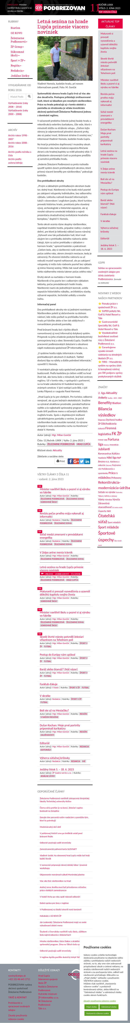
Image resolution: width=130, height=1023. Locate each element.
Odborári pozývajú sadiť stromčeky (55, 842)
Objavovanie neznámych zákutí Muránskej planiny (62, 874)
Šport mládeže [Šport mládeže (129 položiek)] (108, 527)
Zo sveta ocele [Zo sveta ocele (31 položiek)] (117, 507)
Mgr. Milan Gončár (61, 435)
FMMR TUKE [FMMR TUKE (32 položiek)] (102, 440)
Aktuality (57, 450)
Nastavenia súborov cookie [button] (97, 1013)
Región (16, 65)
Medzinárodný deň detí (50, 827)
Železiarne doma (75, 498)
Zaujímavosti (47, 735)
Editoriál (105, 238)
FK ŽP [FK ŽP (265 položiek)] (117, 433)
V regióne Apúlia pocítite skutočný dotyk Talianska (62, 957)
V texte (55, 687)
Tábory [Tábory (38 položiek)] (101, 496)
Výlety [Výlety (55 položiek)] (101, 499)
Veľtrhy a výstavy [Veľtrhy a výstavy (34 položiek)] (110, 496)
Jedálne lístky (20, 75)
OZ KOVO (16, 33)
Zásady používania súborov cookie (100, 1000)
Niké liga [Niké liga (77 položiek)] (112, 457)
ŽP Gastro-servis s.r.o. (62, 773)
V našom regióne (49, 717)
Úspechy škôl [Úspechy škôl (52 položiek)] (104, 511)
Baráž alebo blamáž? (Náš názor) (107, 204)
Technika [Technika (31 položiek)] (119, 492)
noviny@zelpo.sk (17, 975)
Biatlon (15, 27)
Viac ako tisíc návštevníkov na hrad (55, 881)
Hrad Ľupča (83, 444)
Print (61, 461)
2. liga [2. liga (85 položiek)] (101, 393)
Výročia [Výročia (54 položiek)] (116, 499)
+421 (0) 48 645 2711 (19, 979)
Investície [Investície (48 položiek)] (114, 444)
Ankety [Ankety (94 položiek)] (102, 397)
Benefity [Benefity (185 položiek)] (105, 402)
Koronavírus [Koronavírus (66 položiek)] (104, 453)
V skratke (105, 221)
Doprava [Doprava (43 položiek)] (101, 420)
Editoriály (46, 749)
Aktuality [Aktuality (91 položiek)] (111, 393)
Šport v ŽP (18, 60)
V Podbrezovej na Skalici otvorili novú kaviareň (60, 909)
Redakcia (17, 70)
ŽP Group (17, 46)
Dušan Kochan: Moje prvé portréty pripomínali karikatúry (108, 137)
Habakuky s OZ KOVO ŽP (50, 916)
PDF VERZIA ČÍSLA (108, 11)
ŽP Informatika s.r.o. (48, 997)
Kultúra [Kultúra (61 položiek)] (116, 453)
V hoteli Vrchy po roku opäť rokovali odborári (60, 896)
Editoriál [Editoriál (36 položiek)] (101, 428)
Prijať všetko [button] (91, 1007)
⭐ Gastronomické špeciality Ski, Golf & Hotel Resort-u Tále (108, 325)
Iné (83, 761)
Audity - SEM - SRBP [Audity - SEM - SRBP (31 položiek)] (115, 398)
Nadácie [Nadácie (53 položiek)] (102, 457)
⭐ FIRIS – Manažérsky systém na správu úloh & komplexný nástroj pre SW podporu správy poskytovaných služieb (110, 369)
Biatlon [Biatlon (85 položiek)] (116, 403)
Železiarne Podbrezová (19, 39)
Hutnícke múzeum (47, 993)
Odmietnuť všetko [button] (109, 1007)
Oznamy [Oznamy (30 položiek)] (108, 465)
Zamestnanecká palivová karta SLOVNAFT (58, 849)
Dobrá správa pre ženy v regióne (54, 903)
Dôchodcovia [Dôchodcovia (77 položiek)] (108, 423)
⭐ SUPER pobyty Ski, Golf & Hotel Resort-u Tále (109, 314)
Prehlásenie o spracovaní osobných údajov (19, 1006)
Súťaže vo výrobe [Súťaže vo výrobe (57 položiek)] (106, 492)
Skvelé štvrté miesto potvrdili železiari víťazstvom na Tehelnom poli (109, 66)
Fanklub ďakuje (108, 214)
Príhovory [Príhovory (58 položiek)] (116, 477)
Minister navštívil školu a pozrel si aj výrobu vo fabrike (110, 83)
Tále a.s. (42, 1008)
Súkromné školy (17, 53)
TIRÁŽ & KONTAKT (17, 997)
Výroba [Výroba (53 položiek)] (108, 499)
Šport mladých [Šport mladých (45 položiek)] (114, 522)
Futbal (47, 646)
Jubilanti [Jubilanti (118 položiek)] (104, 449)
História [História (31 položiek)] (106, 445)
